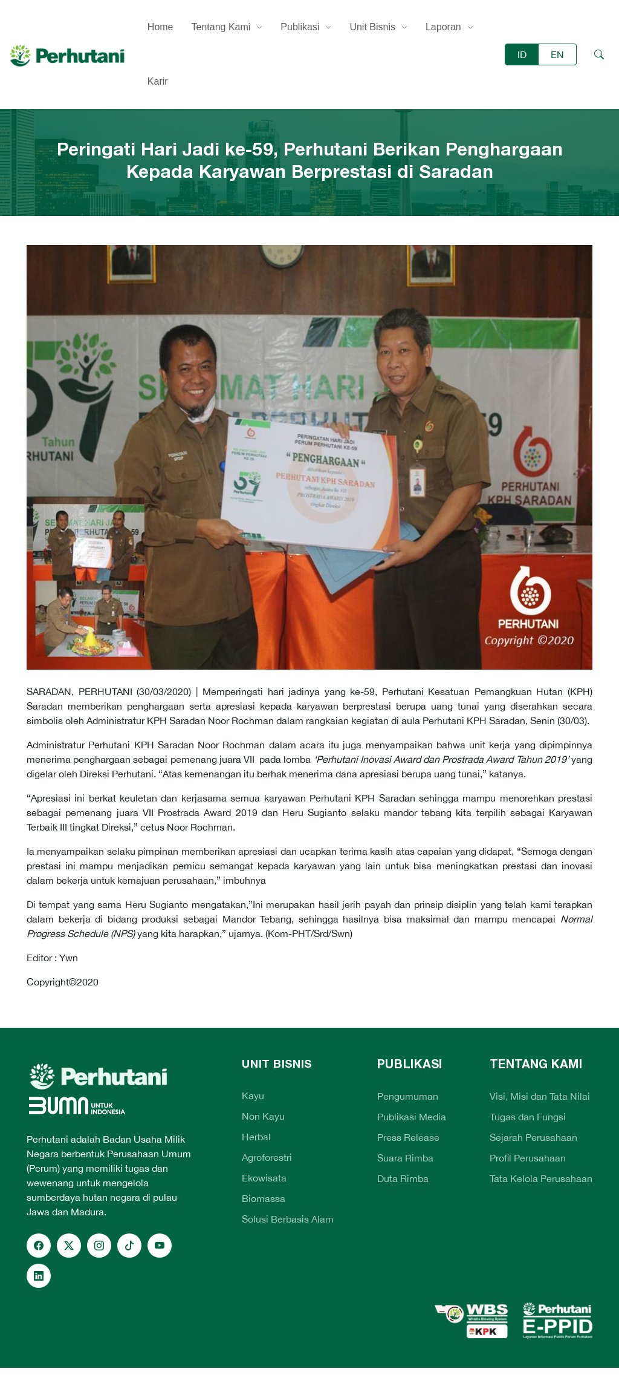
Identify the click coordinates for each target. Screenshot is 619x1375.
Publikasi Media (411, 1116)
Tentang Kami (221, 27)
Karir (157, 81)
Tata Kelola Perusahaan (541, 1178)
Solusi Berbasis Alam (288, 1218)
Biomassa (263, 1198)
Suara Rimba (405, 1157)
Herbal (256, 1136)
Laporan (443, 27)
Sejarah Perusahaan (533, 1137)
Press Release (408, 1137)
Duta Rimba (403, 1178)
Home (160, 27)
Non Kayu (263, 1116)
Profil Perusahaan (528, 1157)
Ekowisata (264, 1177)
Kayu (253, 1095)
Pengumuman (407, 1096)
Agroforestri (267, 1157)
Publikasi (299, 27)
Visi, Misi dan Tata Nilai (540, 1096)
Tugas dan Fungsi (528, 1116)
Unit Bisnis (372, 27)
